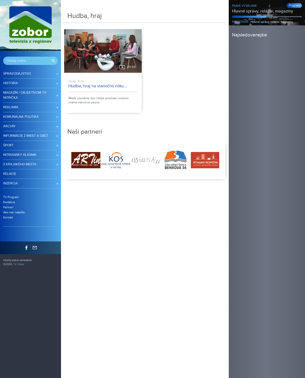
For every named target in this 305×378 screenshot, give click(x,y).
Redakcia (9, 202)
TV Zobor (18, 264)
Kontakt (8, 217)
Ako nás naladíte (14, 212)
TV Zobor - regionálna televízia (30, 25)
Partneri (8, 207)
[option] (85, 160)
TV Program (11, 197)
